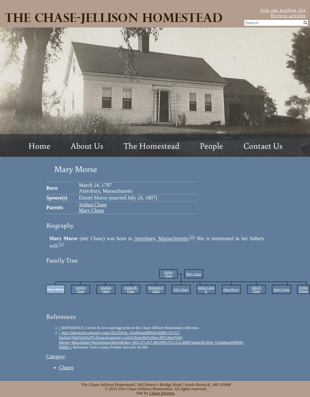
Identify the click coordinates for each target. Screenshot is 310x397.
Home (39, 145)
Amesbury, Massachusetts (161, 238)
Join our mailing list (282, 10)
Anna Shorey (231, 289)
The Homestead (152, 145)
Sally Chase (181, 289)
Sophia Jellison (303, 289)
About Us (87, 145)
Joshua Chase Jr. (206, 289)
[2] (61, 244)
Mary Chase (91, 210)
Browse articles (288, 15)
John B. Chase (256, 289)
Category (55, 356)
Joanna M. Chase (130, 289)
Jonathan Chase (105, 289)
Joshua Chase (93, 204)
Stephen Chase (81, 289)
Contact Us (263, 145)
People (211, 145)
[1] (192, 236)
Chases (66, 367)
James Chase (281, 289)
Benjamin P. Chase (156, 289)
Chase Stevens (162, 393)
